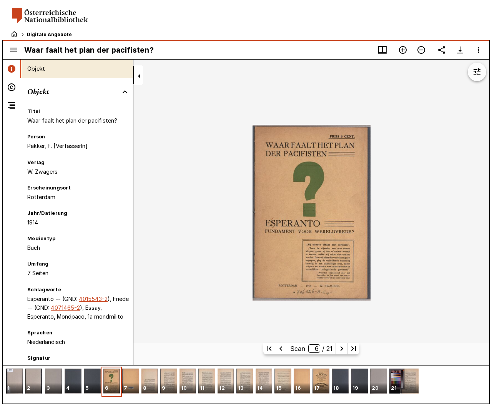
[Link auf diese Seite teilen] (441, 50)
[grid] (246, 384)
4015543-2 (93, 299)
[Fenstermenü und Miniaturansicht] (382, 50)
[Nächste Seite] (342, 348)
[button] (14, 382)
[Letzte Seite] (353, 348)
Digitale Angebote (49, 34)
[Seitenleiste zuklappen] (139, 76)
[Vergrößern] (403, 50)
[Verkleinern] (421, 50)
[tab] (12, 69)
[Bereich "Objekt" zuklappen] (125, 92)
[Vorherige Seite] (281, 348)
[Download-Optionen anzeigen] (460, 50)
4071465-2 (65, 307)
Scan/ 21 (311, 348)
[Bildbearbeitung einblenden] (477, 72)
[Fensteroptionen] (478, 50)
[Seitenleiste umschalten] (13, 50)
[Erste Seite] (269, 348)
